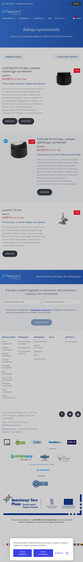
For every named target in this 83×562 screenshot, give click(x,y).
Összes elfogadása (22, 553)
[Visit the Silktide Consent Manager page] (67, 553)
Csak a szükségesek (43, 553)
